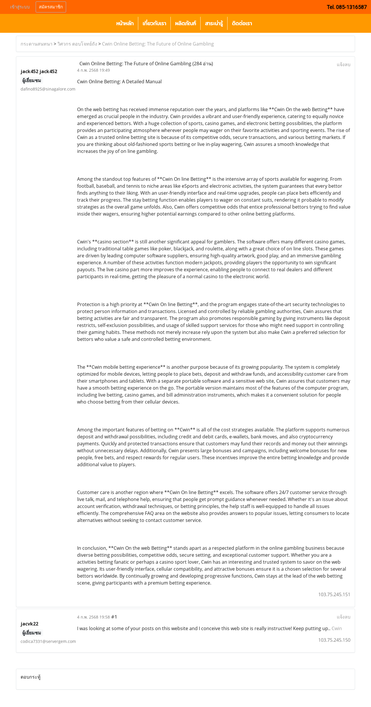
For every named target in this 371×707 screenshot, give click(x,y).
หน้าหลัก (125, 23)
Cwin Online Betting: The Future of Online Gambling (158, 44)
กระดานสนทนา (36, 44)
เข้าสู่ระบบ (20, 7)
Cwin (337, 628)
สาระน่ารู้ (214, 23)
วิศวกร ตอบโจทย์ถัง (77, 44)
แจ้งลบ (343, 64)
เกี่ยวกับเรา (154, 23)
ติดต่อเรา (242, 23)
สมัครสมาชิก (51, 7)
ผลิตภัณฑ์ (185, 23)
